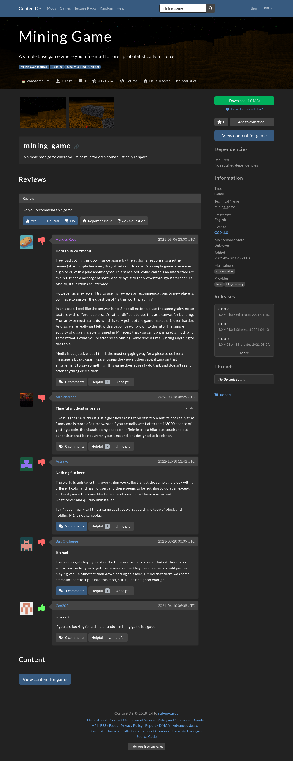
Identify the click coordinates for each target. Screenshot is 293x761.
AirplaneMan (66, 396)
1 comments (71, 590)
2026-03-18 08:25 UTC (176, 396)
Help (120, 8)
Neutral (50, 220)
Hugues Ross (66, 239)
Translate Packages (187, 731)
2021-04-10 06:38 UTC (176, 605)
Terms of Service (142, 720)
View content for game (45, 679)
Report (223, 394)
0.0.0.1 (243, 326)
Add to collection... (252, 122)
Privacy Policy (132, 725)
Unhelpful (123, 382)
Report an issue (97, 220)
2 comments (71, 526)
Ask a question (131, 220)
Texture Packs (85, 8)
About (102, 720)
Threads (112, 731)
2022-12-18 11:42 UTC (176, 461)
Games (65, 8)
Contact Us (119, 720)
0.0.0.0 (244, 341)
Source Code (147, 736)
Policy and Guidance (174, 720)
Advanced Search (186, 725)
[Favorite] (221, 122)
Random (106, 8)
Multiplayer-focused (34, 67)
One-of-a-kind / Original (83, 67)
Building (57, 67)
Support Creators (155, 731)
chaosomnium (224, 271)
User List (96, 731)
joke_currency (234, 284)
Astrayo (62, 461)
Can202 (62, 605)
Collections (130, 731)
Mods (51, 8)
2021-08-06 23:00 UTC (176, 239)
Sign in (255, 8)
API (95, 725)
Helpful (100, 382)
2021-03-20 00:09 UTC (176, 541)
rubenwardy (168, 713)
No (70, 220)
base (219, 284)
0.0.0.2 (244, 312)
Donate (198, 720)
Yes (31, 220)
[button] (268, 8)
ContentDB (30, 8)
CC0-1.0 (221, 232)
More (244, 352)
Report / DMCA (157, 725)
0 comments (71, 382)
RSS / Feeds (109, 725)
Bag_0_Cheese (67, 541)
